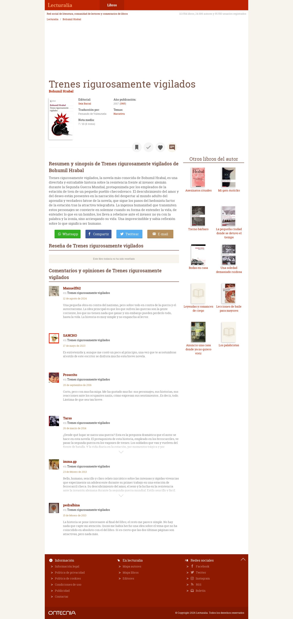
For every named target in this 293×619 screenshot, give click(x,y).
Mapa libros (131, 572)
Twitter (200, 572)
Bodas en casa (198, 268)
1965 (122, 103)
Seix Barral (84, 103)
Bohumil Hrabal (72, 19)
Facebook (202, 566)
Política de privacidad (70, 572)
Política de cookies (68, 578)
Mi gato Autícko (229, 190)
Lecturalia (52, 19)
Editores (128, 578)
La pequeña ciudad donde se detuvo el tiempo (229, 233)
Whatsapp (70, 234)
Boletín (200, 591)
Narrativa (119, 113)
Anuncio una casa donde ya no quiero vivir (198, 349)
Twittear (132, 234)
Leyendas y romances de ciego (198, 308)
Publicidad (62, 591)
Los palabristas (229, 345)
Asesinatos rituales (198, 190)
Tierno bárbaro (198, 229)
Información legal (67, 566)
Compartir (101, 234)
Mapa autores (132, 566)
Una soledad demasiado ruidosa (229, 270)
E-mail (163, 234)
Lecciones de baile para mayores (229, 308)
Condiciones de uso (68, 584)
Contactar (61, 596)
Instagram (202, 578)
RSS (198, 584)
